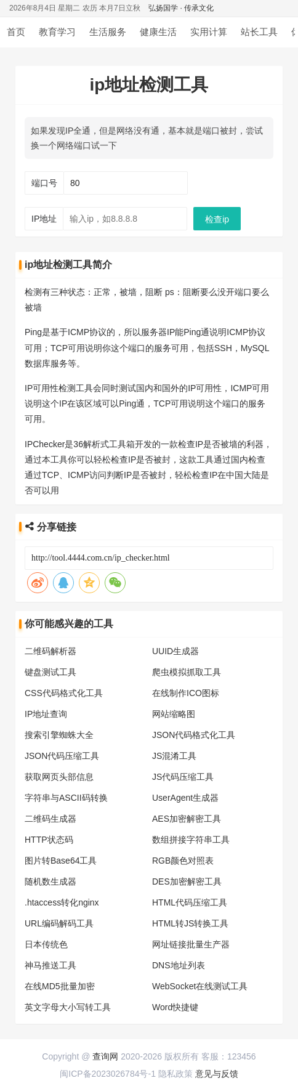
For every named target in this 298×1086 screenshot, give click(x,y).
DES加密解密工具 (187, 881)
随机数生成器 (50, 881)
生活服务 (107, 31)
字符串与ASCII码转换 (66, 798)
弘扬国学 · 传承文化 (181, 8)
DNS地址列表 (178, 965)
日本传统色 (46, 944)
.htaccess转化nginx (62, 902)
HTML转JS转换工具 (190, 923)
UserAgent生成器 (185, 798)
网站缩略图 (173, 714)
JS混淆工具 (174, 756)
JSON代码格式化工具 (193, 735)
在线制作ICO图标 (185, 693)
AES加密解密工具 (186, 819)
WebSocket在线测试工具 (200, 986)
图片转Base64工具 (61, 860)
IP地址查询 (46, 714)
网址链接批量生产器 (191, 944)
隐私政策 (175, 1074)
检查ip (217, 219)
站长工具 (259, 31)
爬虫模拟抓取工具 (186, 672)
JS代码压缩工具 (183, 777)
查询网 (105, 1056)
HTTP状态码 (49, 840)
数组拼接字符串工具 (191, 840)
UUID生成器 (175, 651)
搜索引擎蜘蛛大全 (59, 735)
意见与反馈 (216, 1074)
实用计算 (208, 31)
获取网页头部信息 (59, 777)
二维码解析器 (50, 651)
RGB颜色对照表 (183, 860)
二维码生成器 (50, 819)
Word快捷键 (175, 1007)
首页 (16, 31)
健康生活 (158, 31)
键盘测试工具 (50, 672)
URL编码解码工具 (59, 923)
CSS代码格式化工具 (64, 693)
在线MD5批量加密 (60, 986)
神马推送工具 (50, 965)
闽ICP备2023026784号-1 (108, 1074)
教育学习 (57, 31)
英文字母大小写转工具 (68, 1007)
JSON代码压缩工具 (62, 756)
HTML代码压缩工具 (189, 902)
